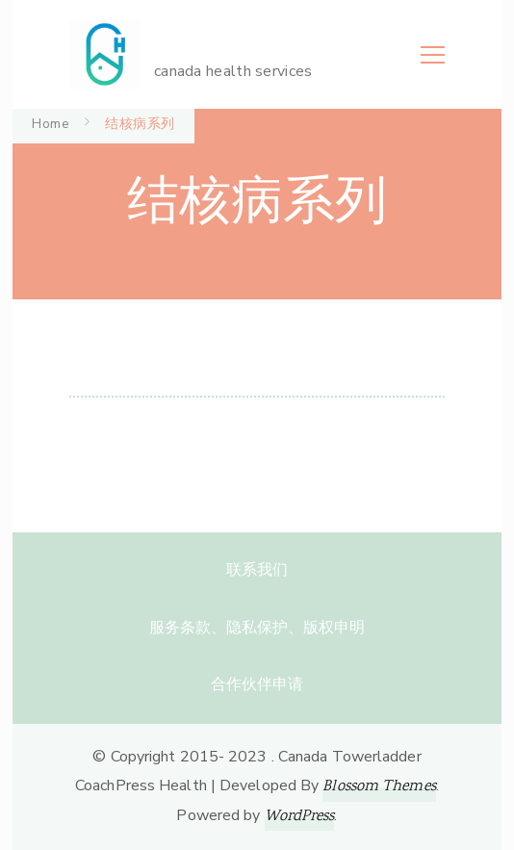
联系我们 (257, 569)
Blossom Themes (378, 787)
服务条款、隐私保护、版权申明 (257, 627)
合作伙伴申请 (257, 684)
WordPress (300, 817)
